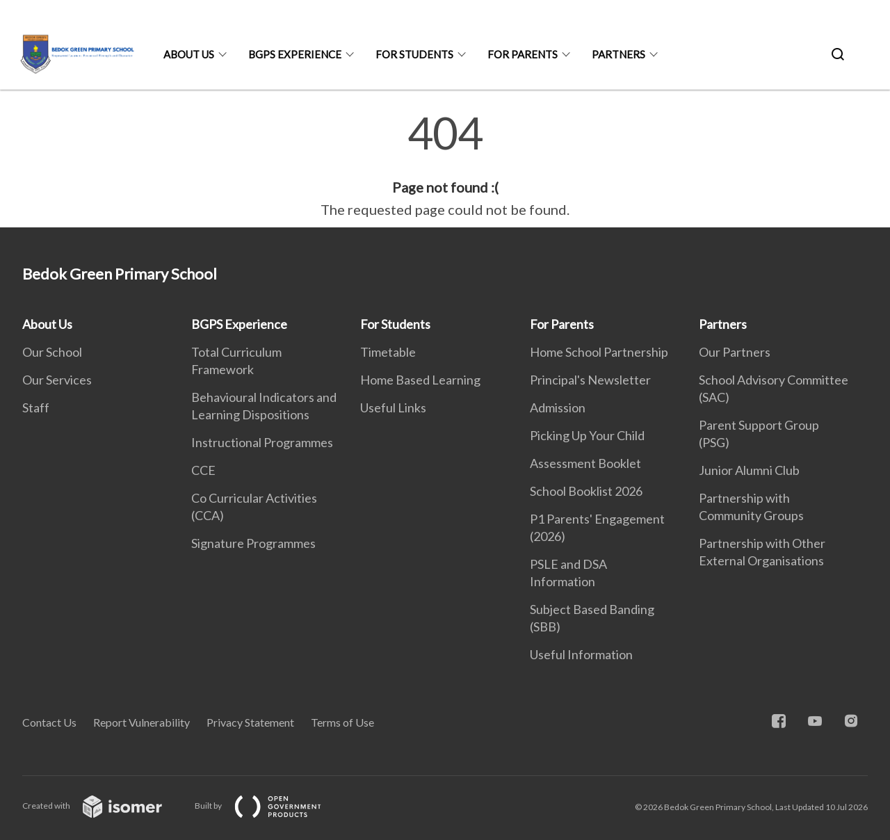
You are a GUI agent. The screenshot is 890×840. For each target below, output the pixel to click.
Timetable (388, 352)
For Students (414, 54)
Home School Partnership (599, 352)
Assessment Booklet (585, 463)
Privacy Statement (250, 722)
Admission (557, 407)
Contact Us (49, 722)
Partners (618, 54)
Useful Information (581, 654)
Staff (35, 407)
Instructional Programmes (262, 442)
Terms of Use (342, 722)
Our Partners (734, 352)
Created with (103, 805)
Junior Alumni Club (749, 470)
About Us (188, 54)
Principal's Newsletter (590, 379)
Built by (269, 805)
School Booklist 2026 (586, 491)
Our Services (57, 379)
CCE (203, 470)
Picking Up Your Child (587, 435)
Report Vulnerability (141, 722)
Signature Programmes (253, 543)
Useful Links (393, 407)
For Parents (522, 54)
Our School (52, 352)
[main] (445, 165)
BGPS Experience (294, 54)
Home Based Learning (420, 379)
